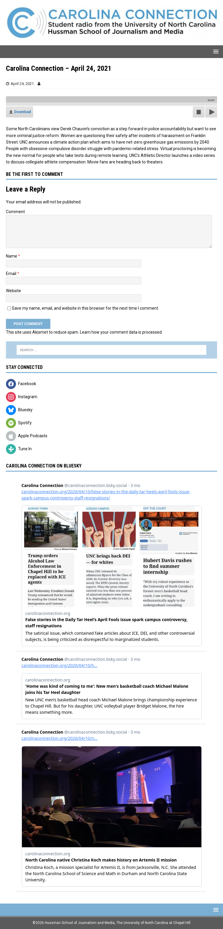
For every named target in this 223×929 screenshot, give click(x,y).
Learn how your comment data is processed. (121, 332)
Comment (15, 211)
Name (12, 256)
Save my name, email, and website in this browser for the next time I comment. (85, 308)
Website (13, 290)
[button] (215, 51)
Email (11, 273)
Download (22, 112)
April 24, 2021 (22, 83)
